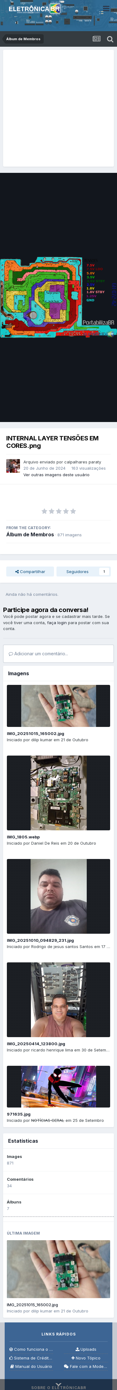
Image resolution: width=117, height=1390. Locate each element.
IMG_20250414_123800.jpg (36, 1043)
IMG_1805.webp (23, 836)
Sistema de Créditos (31, 1358)
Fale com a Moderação (86, 1366)
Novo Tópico (85, 1358)
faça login (57, 622)
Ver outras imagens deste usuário (56, 474)
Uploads (86, 1349)
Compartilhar (30, 571)
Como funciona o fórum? (31, 1349)
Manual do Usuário (31, 1366)
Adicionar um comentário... (38, 653)
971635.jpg (19, 1114)
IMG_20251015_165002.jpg (35, 733)
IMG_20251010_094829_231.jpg (40, 940)
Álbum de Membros (30, 534)
